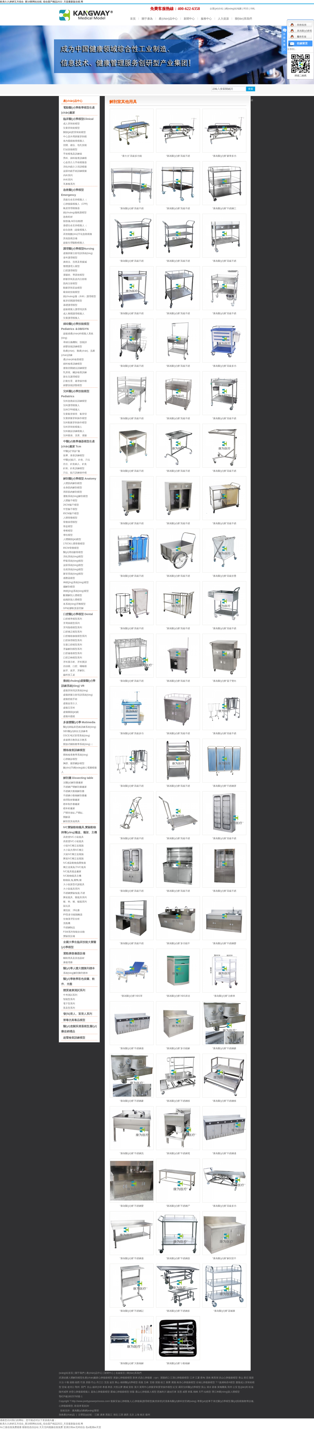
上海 (137, 1414)
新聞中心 (189, 18)
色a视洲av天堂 (93, 1427)
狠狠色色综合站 (30, 1427)
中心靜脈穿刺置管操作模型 (158, 1387)
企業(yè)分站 (216, 8)
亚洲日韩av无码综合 (74, 1427)
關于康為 (147, 18)
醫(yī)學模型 (131, 1382)
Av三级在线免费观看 (11, 1427)
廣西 (126, 1414)
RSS (246, 8)
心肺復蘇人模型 (148, 1391)
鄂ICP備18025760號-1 (70, 1396)
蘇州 (147, 1414)
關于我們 (79, 1373)
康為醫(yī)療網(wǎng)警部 (85, 1410)
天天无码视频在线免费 (51, 1427)
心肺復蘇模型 (125, 1377)
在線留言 (120, 1373)
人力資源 (223, 18)
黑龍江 (108, 1414)
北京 (131, 1414)
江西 (121, 1414)
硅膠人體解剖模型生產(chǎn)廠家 (81, 1377)
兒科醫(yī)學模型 (192, 1387)
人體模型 (235, 1391)
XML (252, 8)
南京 (142, 1414)
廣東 (102, 1414)
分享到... (291, 49)
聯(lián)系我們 (243, 18)
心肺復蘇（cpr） (151, 1377)
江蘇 (97, 1414)
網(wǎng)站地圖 (233, 8)
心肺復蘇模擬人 (82, 1391)
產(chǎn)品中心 (168, 18)
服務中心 (206, 18)
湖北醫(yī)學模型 (221, 1401)
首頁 (133, 18)
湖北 (115, 1414)
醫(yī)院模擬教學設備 (242, 1401)
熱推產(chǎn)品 (67, 1414)
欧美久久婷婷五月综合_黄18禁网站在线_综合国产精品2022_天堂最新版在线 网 (41, 1)
